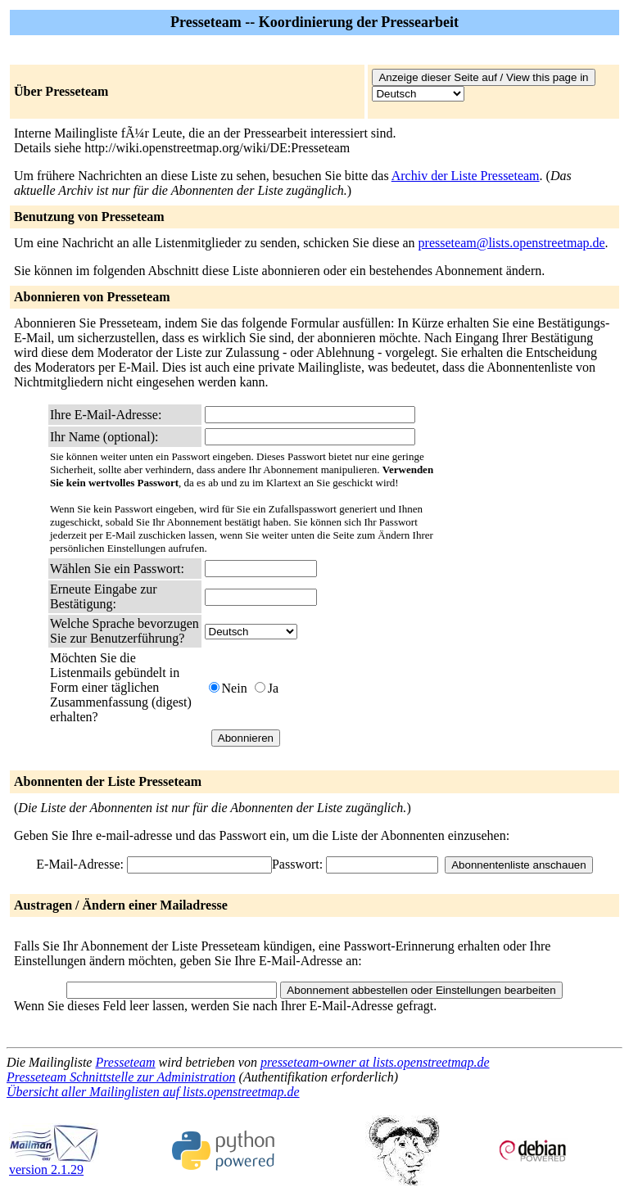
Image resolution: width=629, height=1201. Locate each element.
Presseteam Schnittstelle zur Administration (121, 1077)
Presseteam (125, 1062)
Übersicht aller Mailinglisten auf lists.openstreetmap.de (153, 1092)
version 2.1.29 (54, 1163)
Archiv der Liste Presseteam (465, 176)
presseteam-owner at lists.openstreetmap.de (375, 1062)
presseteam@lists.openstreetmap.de (512, 243)
